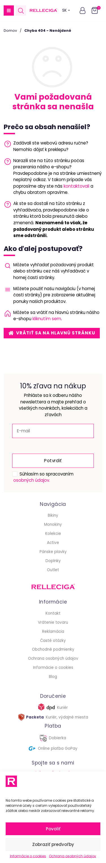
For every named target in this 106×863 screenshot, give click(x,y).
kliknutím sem (47, 319)
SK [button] (66, 10)
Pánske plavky (53, 551)
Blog (53, 676)
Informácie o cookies (28, 856)
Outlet (53, 570)
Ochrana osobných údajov (72, 856)
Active (53, 542)
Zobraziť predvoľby (53, 844)
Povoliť (53, 829)
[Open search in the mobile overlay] (21, 10)
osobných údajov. (31, 480)
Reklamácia (53, 631)
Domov (10, 30)
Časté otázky (53, 640)
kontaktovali (76, 186)
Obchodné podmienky (53, 649)
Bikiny (53, 515)
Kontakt (53, 613)
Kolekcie (53, 533)
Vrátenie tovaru (53, 622)
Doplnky (53, 561)
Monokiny (53, 524)
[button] (9, 10)
